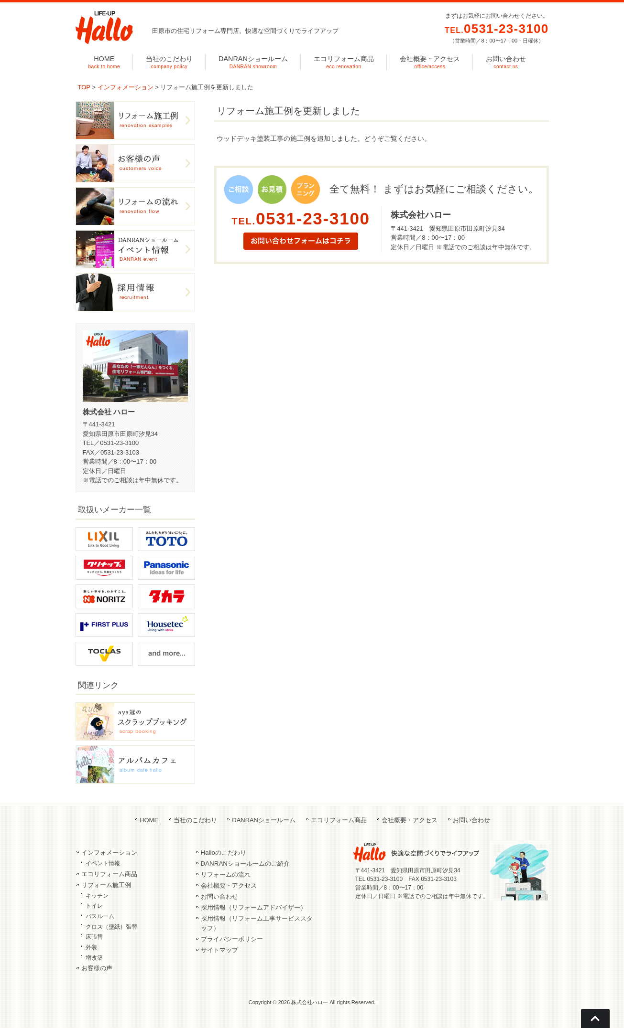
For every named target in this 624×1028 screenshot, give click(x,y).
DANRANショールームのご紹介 (245, 863)
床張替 (94, 936)
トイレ (94, 905)
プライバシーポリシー (232, 939)
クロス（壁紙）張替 (111, 926)
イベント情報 (103, 863)
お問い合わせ (471, 820)
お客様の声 (96, 968)
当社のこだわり (195, 820)
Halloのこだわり (223, 852)
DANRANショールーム (264, 820)
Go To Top (595, 1018)
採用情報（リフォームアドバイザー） (254, 907)
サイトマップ (219, 950)
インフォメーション (125, 87)
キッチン (97, 895)
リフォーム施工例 (106, 885)
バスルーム (100, 916)
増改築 (94, 957)
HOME (149, 820)
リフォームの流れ (226, 874)
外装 (91, 947)
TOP (84, 87)
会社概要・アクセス (410, 820)
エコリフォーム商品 (339, 820)
